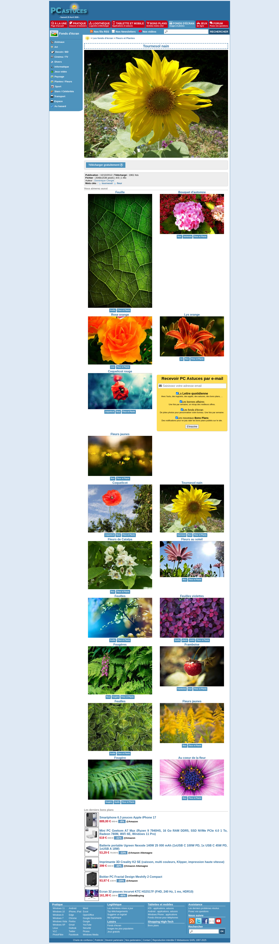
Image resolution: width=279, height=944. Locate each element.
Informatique (61, 66)
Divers (58, 61)
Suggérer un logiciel (117, 914)
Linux (55, 928)
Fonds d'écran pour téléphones (163, 917)
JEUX (202, 24)
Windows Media (90, 934)
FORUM (219, 24)
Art (56, 47)
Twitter (72, 931)
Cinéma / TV (61, 56)
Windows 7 (58, 918)
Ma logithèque (114, 917)
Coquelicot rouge (120, 371)
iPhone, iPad (75, 911)
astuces (170, 908)
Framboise (192, 644)
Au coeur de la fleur (192, 757)
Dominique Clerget (104, 180)
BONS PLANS (156, 24)
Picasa (86, 931)
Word (85, 908)
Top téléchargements (117, 911)
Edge (71, 915)
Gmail (71, 925)
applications (159, 908)
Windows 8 (58, 915)
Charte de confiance (83, 940)
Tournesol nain (192, 482)
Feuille (120, 192)
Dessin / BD (61, 52)
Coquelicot (120, 482)
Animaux (59, 42)
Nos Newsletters (126, 31)
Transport (59, 96)
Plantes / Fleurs (63, 81)
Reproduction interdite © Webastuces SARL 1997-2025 (179, 940)
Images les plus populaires (120, 928)
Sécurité (87, 928)
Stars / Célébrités (64, 91)
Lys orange (192, 314)
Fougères (120, 644)
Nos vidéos (149, 31)
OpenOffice (88, 915)
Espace (58, 101)
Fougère (120, 757)
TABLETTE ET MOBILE (128, 24)
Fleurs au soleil (192, 539)
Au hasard (60, 106)
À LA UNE (59, 24)
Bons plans (153, 925)
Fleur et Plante (124, 310)
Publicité (99, 940)
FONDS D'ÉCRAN (181, 24)
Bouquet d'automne (192, 192)
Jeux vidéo (60, 71)
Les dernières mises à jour (120, 908)
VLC (55, 931)
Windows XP (59, 925)
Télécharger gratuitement (106, 165)
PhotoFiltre (58, 934)
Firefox (72, 921)
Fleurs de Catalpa (120, 539)
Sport (58, 86)
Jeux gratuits (113, 931)
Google (86, 921)
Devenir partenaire (114, 940)
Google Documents (92, 918)
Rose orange (120, 314)
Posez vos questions (198, 911)
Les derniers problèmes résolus (203, 908)
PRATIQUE (78, 24)
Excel (85, 911)
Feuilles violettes (192, 596)
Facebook (73, 934)
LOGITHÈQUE (99, 24)
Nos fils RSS (101, 31)
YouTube (87, 925)
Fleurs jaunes (120, 434)
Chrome (73, 918)
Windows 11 (59, 908)
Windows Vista (60, 921)
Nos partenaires (133, 940)
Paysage (59, 76)
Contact (146, 940)
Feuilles (120, 596)
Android (72, 908)
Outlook (72, 928)
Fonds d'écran (69, 33)
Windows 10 (59, 911)
